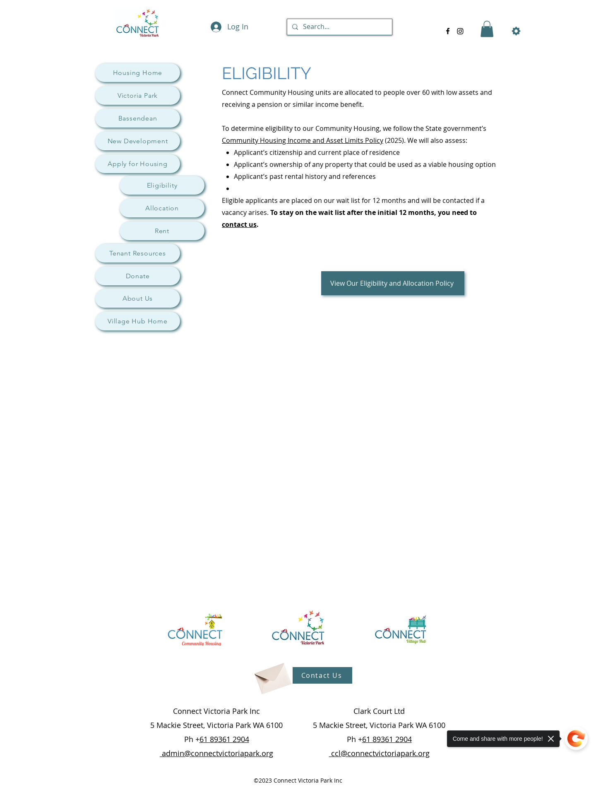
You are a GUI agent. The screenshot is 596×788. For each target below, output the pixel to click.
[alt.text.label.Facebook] (448, 31)
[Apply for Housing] (137, 163)
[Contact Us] (322, 675)
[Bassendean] (137, 118)
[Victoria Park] (137, 95)
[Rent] (162, 231)
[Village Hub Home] (137, 321)
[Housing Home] (137, 72)
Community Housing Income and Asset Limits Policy (302, 140)
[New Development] (137, 141)
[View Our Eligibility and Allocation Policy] (392, 283)
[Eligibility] (162, 185)
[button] (487, 29)
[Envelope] (272, 675)
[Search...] (339, 27)
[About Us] (137, 298)
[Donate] (137, 276)
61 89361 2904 (224, 739)
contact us (239, 224)
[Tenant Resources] (137, 253)
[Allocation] (162, 208)
